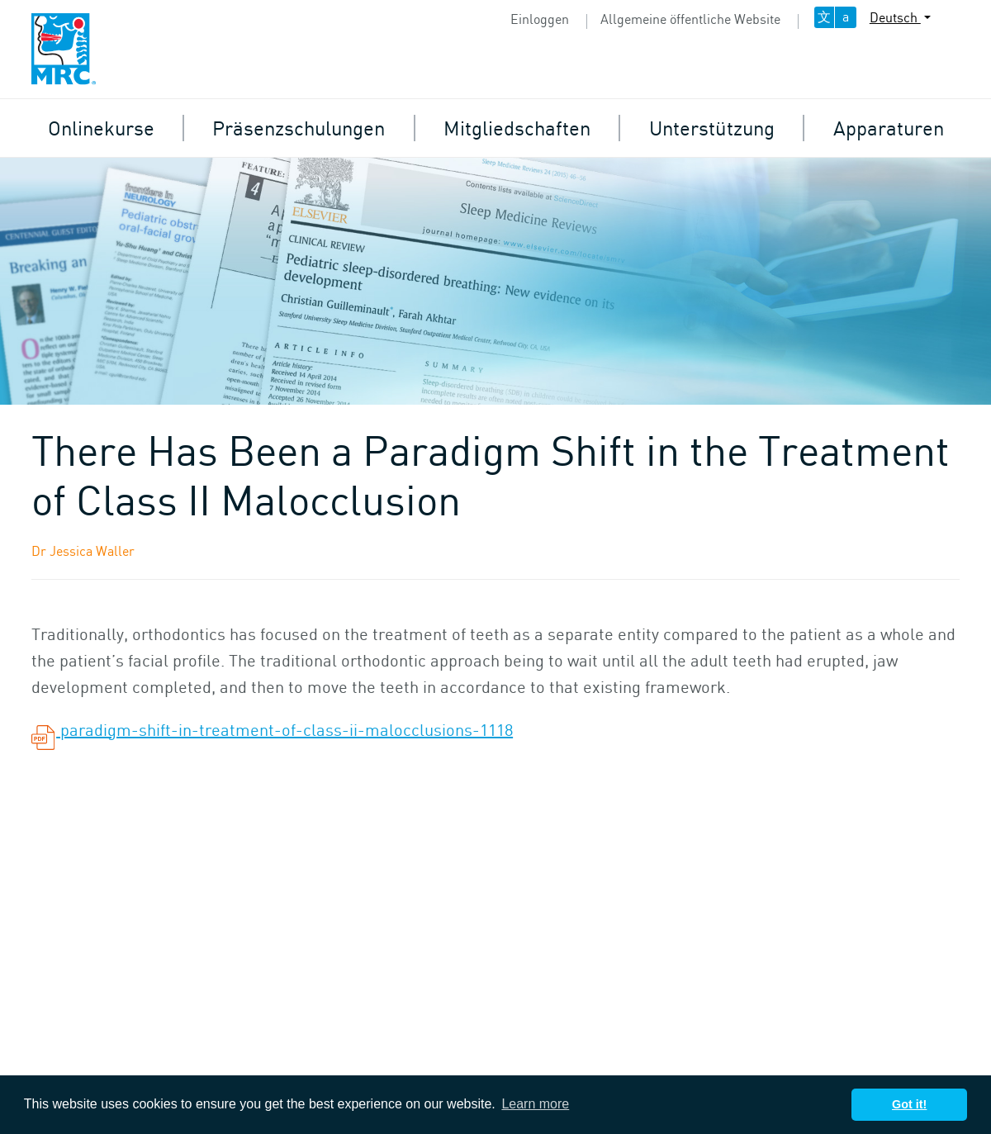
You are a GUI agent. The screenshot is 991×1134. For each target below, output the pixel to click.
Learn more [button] (535, 1104)
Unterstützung (712, 128)
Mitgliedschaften (516, 128)
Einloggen (539, 19)
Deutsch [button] (895, 17)
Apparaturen (888, 128)
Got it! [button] (909, 1104)
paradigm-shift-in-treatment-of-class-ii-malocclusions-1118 (272, 729)
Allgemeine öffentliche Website (690, 19)
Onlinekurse (101, 128)
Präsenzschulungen (298, 128)
